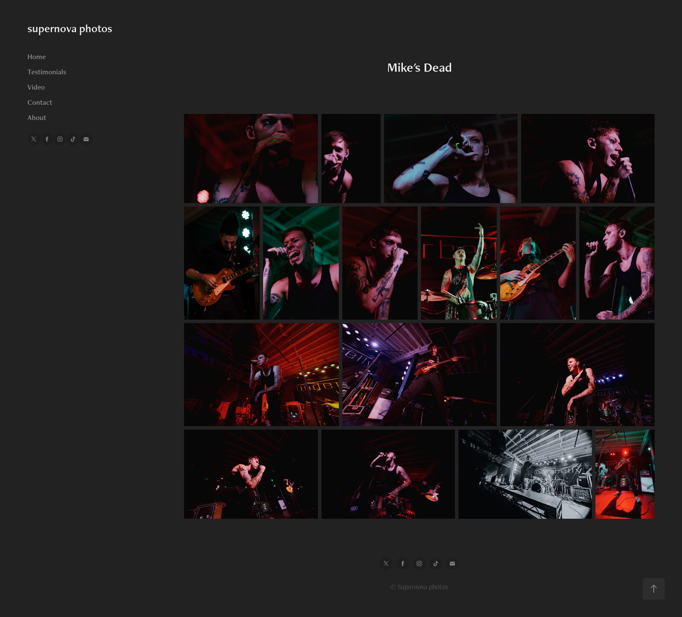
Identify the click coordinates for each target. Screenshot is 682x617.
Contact (39, 102)
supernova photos (69, 28)
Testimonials (46, 72)
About (36, 117)
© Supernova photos (419, 586)
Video (36, 87)
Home (36, 56)
